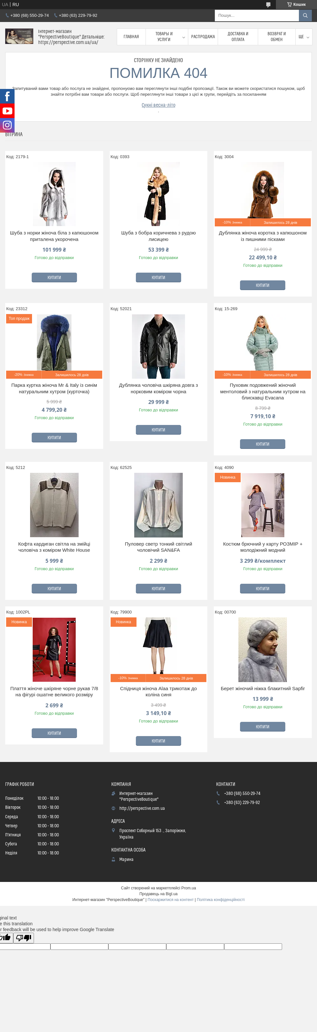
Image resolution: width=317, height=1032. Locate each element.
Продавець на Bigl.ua (158, 894)
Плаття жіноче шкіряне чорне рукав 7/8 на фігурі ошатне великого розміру (54, 692)
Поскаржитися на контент (170, 899)
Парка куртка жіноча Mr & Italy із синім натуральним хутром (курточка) (54, 388)
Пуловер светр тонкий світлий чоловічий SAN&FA (158, 547)
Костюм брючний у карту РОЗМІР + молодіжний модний (263, 547)
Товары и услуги (164, 36)
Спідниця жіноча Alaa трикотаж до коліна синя (158, 692)
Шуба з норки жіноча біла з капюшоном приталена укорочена (54, 236)
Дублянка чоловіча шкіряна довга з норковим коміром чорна (158, 388)
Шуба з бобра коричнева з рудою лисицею (158, 236)
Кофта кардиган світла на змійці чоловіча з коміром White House (54, 547)
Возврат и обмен (277, 36)
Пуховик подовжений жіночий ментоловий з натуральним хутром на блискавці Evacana (263, 391)
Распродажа (203, 36)
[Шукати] (305, 15)
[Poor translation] (23, 938)
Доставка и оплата (238, 36)
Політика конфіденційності (221, 899)
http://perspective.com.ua (142, 808)
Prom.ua (188, 888)
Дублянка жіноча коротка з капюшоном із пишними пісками (263, 236)
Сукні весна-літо (158, 105)
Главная (131, 36)
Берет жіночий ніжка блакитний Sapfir (263, 688)
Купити (54, 277)
